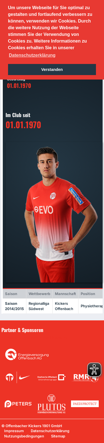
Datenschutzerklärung (50, 431)
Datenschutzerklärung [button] (32, 55)
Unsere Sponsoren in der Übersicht (35, 338)
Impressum (14, 431)
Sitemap (58, 436)
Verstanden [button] (52, 69)
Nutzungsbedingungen (24, 436)
